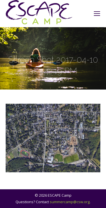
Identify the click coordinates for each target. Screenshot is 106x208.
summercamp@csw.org (70, 201)
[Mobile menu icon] (97, 13)
